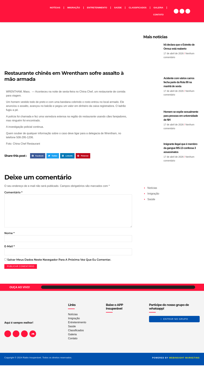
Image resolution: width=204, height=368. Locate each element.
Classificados (137, 7)
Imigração (73, 7)
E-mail (9, 248)
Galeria (158, 7)
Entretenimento (97, 7)
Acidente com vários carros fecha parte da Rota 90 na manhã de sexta (179, 82)
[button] (37, 155)
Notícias (55, 7)
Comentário (13, 192)
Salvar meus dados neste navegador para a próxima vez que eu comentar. (59, 262)
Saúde (118, 7)
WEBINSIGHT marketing (184, 360)
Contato (158, 14)
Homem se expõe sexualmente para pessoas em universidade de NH (181, 115)
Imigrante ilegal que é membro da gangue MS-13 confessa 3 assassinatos (180, 148)
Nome (9, 235)
